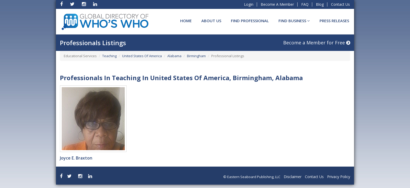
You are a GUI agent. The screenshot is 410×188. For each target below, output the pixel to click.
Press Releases (334, 20)
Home (186, 20)
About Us (211, 20)
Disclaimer (292, 176)
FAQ (305, 4)
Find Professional (250, 20)
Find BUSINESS (294, 20)
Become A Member (277, 4)
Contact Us (340, 4)
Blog (320, 4)
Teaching (109, 56)
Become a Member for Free (316, 42)
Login (248, 4)
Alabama (174, 56)
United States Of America (142, 56)
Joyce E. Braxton (76, 158)
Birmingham (196, 56)
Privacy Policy (338, 176)
